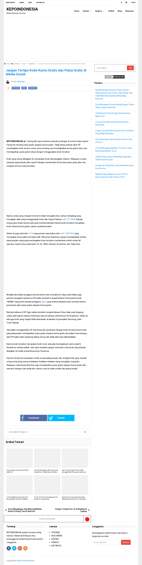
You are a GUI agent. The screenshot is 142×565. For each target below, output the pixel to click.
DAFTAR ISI (56, 546)
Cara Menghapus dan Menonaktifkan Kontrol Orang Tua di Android (25, 510)
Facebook (30, 418)
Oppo (43, 301)
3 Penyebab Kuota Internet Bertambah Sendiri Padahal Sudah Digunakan (17, 499)
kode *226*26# (67, 233)
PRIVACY (55, 542)
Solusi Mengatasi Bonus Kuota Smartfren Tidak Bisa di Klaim (46, 471)
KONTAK (55, 539)
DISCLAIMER (56, 536)
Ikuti (133, 2)
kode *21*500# (68, 219)
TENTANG (55, 532)
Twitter (56, 418)
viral (24, 88)
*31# (30, 233)
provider (15, 88)
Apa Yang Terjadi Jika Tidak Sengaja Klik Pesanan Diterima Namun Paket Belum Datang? (74, 472)
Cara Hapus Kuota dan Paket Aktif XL (18, 471)
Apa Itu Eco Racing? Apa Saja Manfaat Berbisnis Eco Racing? (74, 498)
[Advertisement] (71, 38)
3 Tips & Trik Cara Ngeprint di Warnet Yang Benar (45, 498)
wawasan (32, 88)
